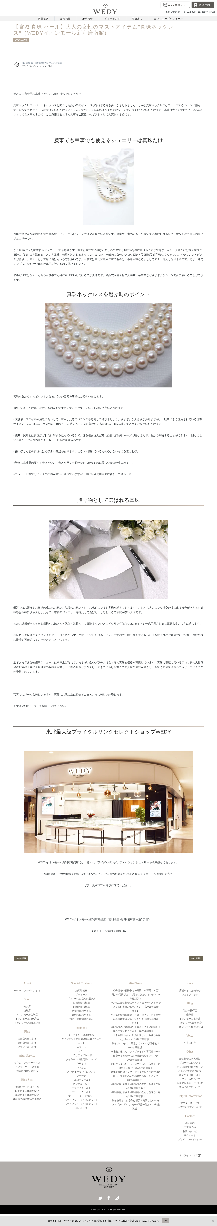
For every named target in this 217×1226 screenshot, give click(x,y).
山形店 (27, 1010)
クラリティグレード (81, 1055)
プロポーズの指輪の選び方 (81, 998)
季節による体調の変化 (27, 1095)
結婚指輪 (65, 18)
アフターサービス (189, 1103)
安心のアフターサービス (27, 1062)
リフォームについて (190, 1079)
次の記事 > (195, 958)
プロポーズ (81, 994)
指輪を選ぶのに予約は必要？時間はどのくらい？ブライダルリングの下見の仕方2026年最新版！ (136, 1104)
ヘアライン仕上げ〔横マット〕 (81, 1104)
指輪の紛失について (190, 1087)
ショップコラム (190, 994)
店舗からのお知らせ (190, 990)
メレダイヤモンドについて (81, 1071)
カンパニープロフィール (168, 18)
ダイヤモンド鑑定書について (81, 1059)
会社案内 (190, 1123)
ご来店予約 (190, 1127)
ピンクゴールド (81, 1083)
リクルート (190, 1135)
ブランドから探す (27, 1046)
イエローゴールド (81, 1079)
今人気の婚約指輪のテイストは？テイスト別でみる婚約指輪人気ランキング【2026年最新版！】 (136, 1006)
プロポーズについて (190, 1062)
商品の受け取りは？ (190, 1075)
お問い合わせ (190, 1131)
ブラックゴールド (81, 1087)
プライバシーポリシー (190, 1139)
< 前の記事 (21, 958)
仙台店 (27, 1006)
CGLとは (81, 1063)
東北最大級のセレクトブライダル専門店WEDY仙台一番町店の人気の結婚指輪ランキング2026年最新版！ (136, 1055)
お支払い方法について (190, 1107)
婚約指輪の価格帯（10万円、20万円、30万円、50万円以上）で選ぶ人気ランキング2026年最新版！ (136, 994)
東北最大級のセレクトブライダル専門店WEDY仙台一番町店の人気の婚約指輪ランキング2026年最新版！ (136, 1076)
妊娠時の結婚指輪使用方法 (27, 1099)
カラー (81, 1051)
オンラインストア (190, 1155)
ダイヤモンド (113, 18)
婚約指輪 (87, 18)
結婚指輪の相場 (81, 1002)
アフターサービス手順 (27, 1066)
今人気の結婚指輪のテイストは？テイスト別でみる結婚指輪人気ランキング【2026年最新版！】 (136, 1019)
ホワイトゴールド (81, 1092)
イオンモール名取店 (27, 1014)
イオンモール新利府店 (27, 1018)
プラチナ (81, 1075)
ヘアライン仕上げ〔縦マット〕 (81, 1100)
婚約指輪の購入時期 (190, 1058)
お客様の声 (190, 1042)
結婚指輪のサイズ (81, 1010)
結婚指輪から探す (27, 1038)
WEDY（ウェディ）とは (27, 990)
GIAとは (81, 1067)
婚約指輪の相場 (81, 1006)
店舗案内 (137, 18)
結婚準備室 (81, 990)
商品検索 (43, 18)
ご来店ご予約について (190, 1071)
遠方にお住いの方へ (27, 1071)
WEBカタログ (177, 4)
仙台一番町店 (190, 1010)
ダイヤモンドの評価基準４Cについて (81, 1039)
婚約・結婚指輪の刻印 (81, 1019)
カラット (81, 1047)
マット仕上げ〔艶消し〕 (81, 1096)
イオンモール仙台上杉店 (27, 1022)
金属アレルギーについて (190, 1083)
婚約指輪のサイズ (81, 1015)
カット (81, 1043)
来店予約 (204, 4)
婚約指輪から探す (27, 1042)
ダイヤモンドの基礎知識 (81, 1035)
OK (165, 1220)
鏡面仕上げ (81, 1108)
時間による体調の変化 (27, 1091)
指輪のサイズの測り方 (27, 1086)
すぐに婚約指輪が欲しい (190, 1066)
